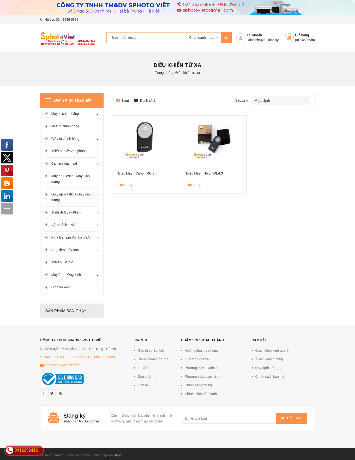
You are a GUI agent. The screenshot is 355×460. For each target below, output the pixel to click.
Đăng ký (273, 40)
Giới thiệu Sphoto (151, 350)
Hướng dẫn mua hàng (201, 350)
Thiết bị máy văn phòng (69, 151)
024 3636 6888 (67, 19)
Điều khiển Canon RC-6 (136, 173)
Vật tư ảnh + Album (65, 225)
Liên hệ (143, 385)
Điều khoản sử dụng (153, 359)
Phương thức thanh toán (203, 368)
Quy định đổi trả (197, 359)
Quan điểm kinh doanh (272, 350)
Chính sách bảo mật (270, 376)
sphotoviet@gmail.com (62, 365)
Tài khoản (254, 35)
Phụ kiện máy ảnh (65, 250)
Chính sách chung (198, 385)
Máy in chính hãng (65, 114)
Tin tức (143, 368)
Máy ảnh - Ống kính (66, 275)
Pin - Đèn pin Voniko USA (70, 237)
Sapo (118, 455)
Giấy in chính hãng (65, 139)
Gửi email (291, 418)
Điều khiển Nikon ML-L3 (204, 173)
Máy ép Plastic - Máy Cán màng (70, 179)
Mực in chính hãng (65, 126)
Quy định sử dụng (269, 368)
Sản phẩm (145, 376)
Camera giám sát (64, 163)
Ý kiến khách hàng (269, 359)
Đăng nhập (255, 40)
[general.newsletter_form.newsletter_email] (244, 418)
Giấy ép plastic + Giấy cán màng (71, 197)
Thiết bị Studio (62, 262)
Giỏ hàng (302, 35)
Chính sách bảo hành (201, 394)
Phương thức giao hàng (202, 376)
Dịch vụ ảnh (60, 287)
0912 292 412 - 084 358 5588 (93, 357)
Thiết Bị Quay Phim (66, 212)
